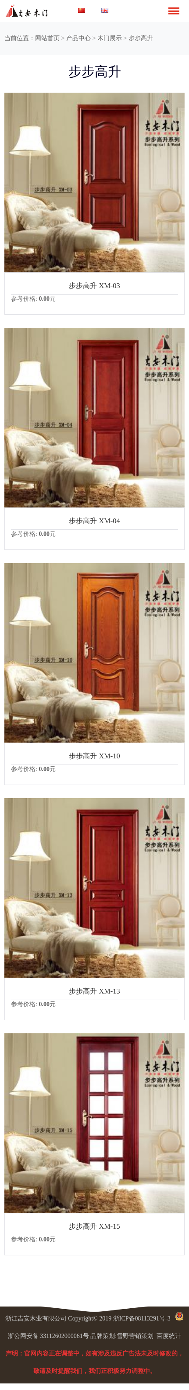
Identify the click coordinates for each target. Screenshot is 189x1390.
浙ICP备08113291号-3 (142, 1318)
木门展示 (109, 38)
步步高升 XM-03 (94, 285)
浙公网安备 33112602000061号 (48, 1336)
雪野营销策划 (135, 1336)
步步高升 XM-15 (94, 1226)
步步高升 (140, 38)
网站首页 (47, 38)
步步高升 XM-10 (94, 756)
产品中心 (78, 38)
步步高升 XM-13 (94, 991)
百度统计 (169, 1336)
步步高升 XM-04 (94, 521)
